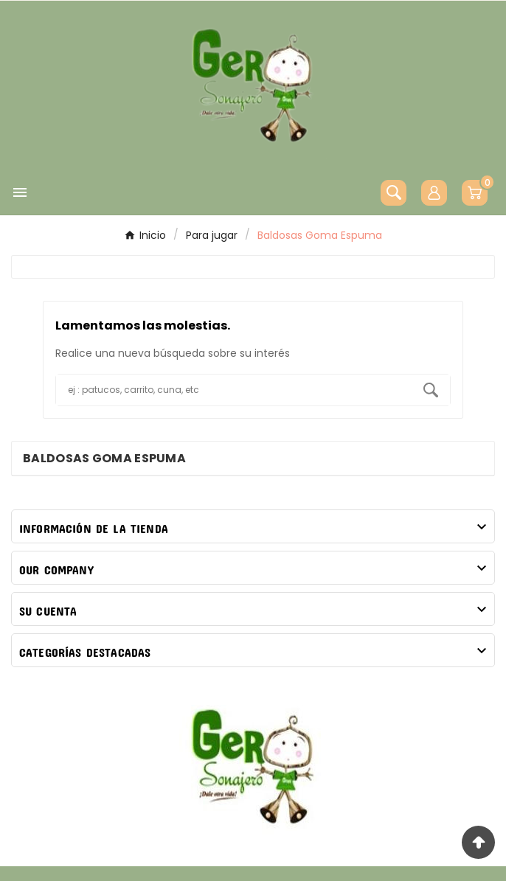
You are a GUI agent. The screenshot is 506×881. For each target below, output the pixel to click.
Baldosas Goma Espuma (104, 458)
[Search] (430, 390)
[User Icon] (434, 193)
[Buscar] (234, 390)
